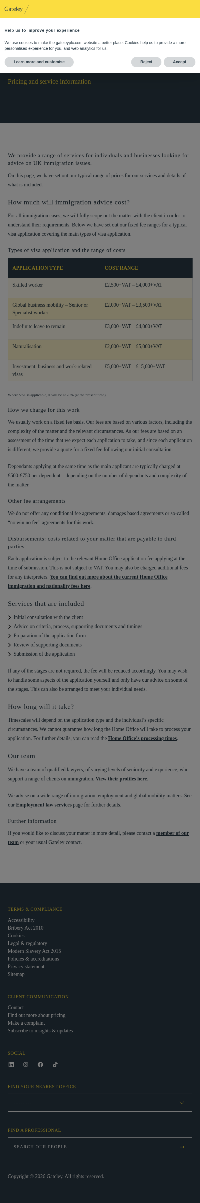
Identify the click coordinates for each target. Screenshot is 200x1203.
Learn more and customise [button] (39, 62)
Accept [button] (179, 62)
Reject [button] (146, 62)
